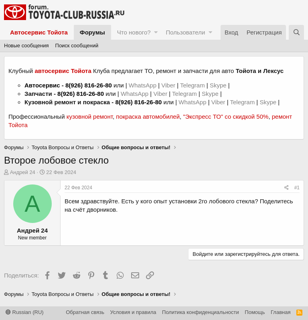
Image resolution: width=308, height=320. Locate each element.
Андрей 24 (22, 172)
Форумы (92, 32)
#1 (297, 187)
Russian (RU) (25, 312)
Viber (168, 85)
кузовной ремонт (90, 116)
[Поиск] (296, 32)
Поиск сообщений (77, 46)
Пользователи (185, 32)
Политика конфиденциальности (200, 312)
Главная (280, 312)
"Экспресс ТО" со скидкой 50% (225, 116)
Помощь (255, 312)
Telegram (193, 85)
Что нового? (134, 32)
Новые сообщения (26, 46)
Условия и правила (133, 312)
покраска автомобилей (148, 116)
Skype (219, 85)
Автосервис (42, 85)
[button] (156, 32)
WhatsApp (143, 85)
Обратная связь (85, 312)
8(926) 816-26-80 (88, 85)
